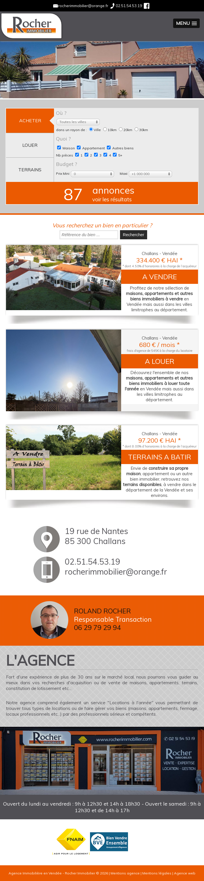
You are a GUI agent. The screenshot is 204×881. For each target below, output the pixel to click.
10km (110, 130)
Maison (66, 148)
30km (141, 130)
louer (29, 145)
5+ (117, 155)
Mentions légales (156, 873)
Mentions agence (125, 873)
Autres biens (120, 148)
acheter (30, 120)
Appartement (91, 148)
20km (126, 130)
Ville (95, 130)
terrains (29, 169)
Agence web (184, 873)
